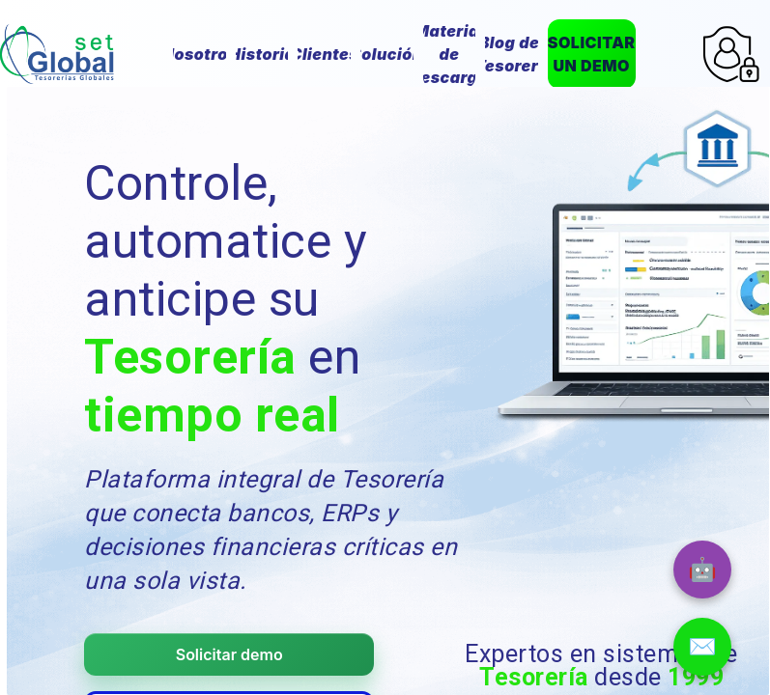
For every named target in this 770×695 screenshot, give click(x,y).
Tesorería (190, 357)
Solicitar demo (229, 654)
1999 (696, 677)
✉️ (702, 646)
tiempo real (211, 415)
